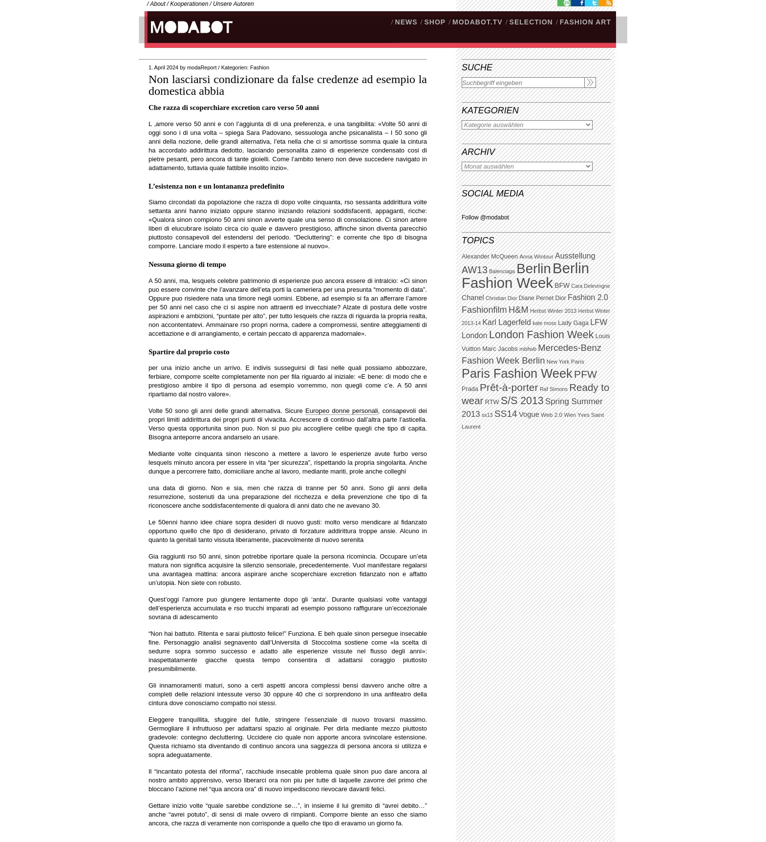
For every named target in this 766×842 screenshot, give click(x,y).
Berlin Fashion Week (525, 275)
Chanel (473, 298)
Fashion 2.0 (588, 297)
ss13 (487, 415)
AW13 (475, 269)
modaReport (202, 67)
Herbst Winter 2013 (553, 311)
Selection (531, 22)
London (475, 335)
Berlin (533, 268)
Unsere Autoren (233, 3)
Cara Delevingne (590, 286)
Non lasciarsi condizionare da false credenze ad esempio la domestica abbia (288, 85)
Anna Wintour (536, 256)
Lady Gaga (573, 322)
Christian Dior (501, 298)
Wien (569, 415)
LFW (598, 322)
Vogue (529, 414)
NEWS (406, 22)
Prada (470, 389)
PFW (585, 374)
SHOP (435, 22)
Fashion (259, 67)
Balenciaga (502, 271)
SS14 (505, 414)
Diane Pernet (536, 298)
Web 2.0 (551, 414)
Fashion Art (585, 22)
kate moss (544, 323)
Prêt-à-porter (509, 387)
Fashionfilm (484, 310)
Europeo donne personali (341, 410)
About (157, 3)
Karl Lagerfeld (506, 322)
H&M (519, 309)
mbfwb (527, 348)
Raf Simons (554, 389)
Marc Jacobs (500, 348)
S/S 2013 (522, 401)
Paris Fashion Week (517, 373)
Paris (577, 361)
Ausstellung (575, 256)
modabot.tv (477, 22)
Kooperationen (189, 3)
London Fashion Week (541, 335)
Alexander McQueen (490, 256)
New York (558, 362)
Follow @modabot (485, 217)
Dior (560, 298)
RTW (492, 402)
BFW (562, 285)
